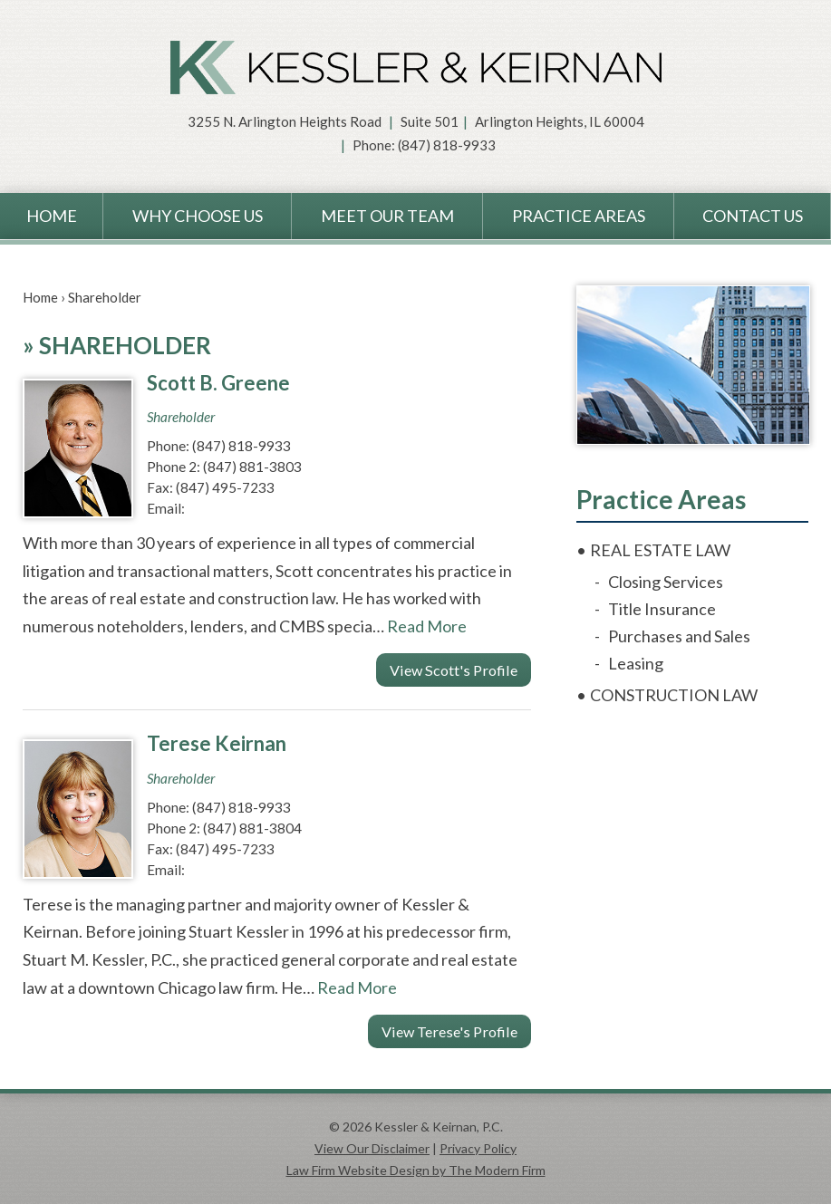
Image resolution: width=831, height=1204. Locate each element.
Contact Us (752, 216)
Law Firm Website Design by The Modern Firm (416, 1170)
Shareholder (181, 417)
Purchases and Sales (679, 636)
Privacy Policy (478, 1148)
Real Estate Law (660, 550)
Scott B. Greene (218, 383)
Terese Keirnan (216, 743)
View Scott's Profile (453, 670)
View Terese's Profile (449, 1031)
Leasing (635, 663)
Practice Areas (578, 216)
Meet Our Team (387, 216)
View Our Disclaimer (372, 1148)
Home (51, 216)
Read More (427, 626)
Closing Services (665, 582)
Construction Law (674, 695)
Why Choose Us (197, 216)
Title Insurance (662, 609)
